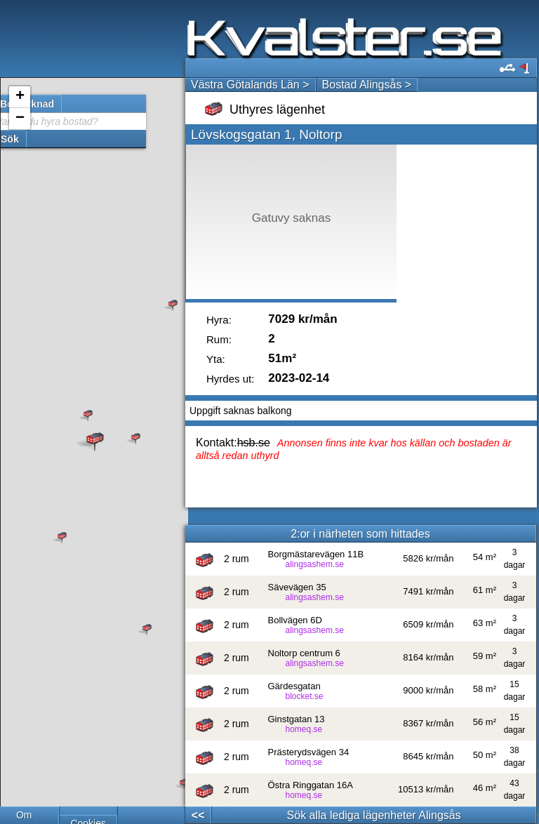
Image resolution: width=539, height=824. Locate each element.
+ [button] (20, 96)
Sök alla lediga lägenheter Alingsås (374, 815)
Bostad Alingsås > (367, 85)
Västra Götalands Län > (250, 85)
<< (198, 815)
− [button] (20, 118)
